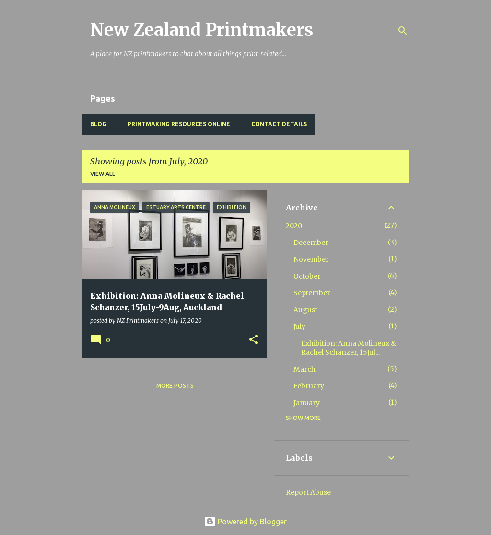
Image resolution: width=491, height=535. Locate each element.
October (307, 276)
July (299, 326)
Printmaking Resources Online (179, 124)
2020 (294, 225)
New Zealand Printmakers (201, 30)
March (304, 369)
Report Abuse (308, 492)
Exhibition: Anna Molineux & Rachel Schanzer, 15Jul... (348, 348)
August (305, 309)
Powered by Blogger (245, 521)
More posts (175, 386)
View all (102, 174)
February (308, 386)
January (306, 402)
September (311, 293)
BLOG (98, 124)
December (310, 242)
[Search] (403, 30)
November (311, 259)
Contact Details (279, 124)
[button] (253, 340)
